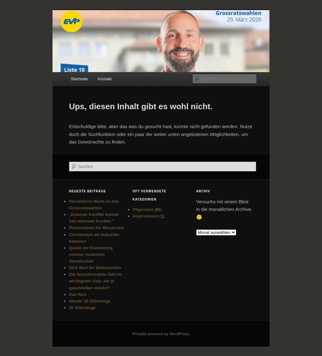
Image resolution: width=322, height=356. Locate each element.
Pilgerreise (143, 209)
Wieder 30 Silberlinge (89, 301)
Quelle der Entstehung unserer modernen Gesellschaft (91, 254)
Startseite (79, 78)
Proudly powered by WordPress (160, 334)
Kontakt (105, 78)
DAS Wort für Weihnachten (95, 267)
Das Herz (77, 294)
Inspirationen (145, 216)
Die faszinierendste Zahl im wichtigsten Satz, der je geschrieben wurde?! (95, 281)
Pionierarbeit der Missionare (96, 227)
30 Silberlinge (82, 307)
